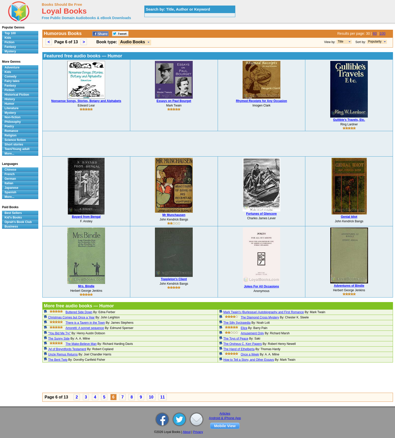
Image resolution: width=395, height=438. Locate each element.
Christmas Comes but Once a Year (71, 317)
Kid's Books (13, 217)
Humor (9, 103)
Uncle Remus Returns (63, 354)
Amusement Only (252, 333)
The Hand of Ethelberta (239, 349)
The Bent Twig (58, 359)
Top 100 (10, 33)
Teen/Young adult (17, 149)
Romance (11, 131)
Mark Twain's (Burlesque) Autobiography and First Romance (263, 312)
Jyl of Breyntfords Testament (67, 349)
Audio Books (132, 42)
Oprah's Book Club (18, 222)
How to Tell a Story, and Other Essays (248, 359)
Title (340, 41)
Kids (8, 38)
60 (375, 33)
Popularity (374, 41)
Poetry (9, 126)
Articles (224, 413)
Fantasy (10, 47)
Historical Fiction (17, 94)
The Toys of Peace (235, 338)
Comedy (10, 76)
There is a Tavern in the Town (85, 322)
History (10, 99)
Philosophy (13, 122)
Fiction (9, 42)
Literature (11, 108)
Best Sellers (13, 213)
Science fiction (15, 140)
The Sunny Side (59, 338)
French (10, 174)
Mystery (10, 51)
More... (9, 153)
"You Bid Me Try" (59, 333)
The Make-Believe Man (80, 344)
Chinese (10, 169)
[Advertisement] (217, 143)
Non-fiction (12, 117)
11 (162, 397)
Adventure (12, 67)
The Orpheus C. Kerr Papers (242, 344)
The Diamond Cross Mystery (260, 317)
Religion (10, 135)
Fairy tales (12, 81)
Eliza (244, 328)
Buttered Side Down (78, 312)
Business (11, 226)
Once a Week (250, 354)
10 (151, 397)
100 (382, 33)
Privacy (198, 432)
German (10, 178)
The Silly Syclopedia (237, 322)
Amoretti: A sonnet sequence (84, 328)
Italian (9, 183)
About (186, 432)
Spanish (10, 192)
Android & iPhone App (225, 418)
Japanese (11, 188)
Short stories (14, 144)
